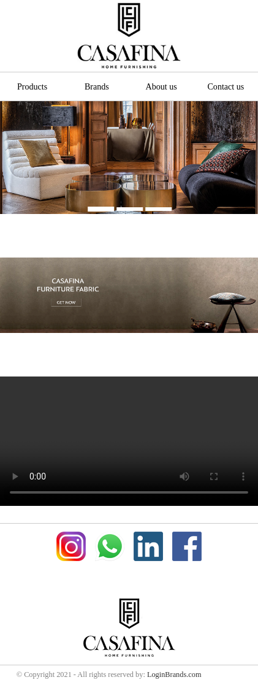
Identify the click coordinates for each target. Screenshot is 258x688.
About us (161, 86)
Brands (97, 86)
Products (32, 86)
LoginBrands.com (174, 674)
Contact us (225, 86)
